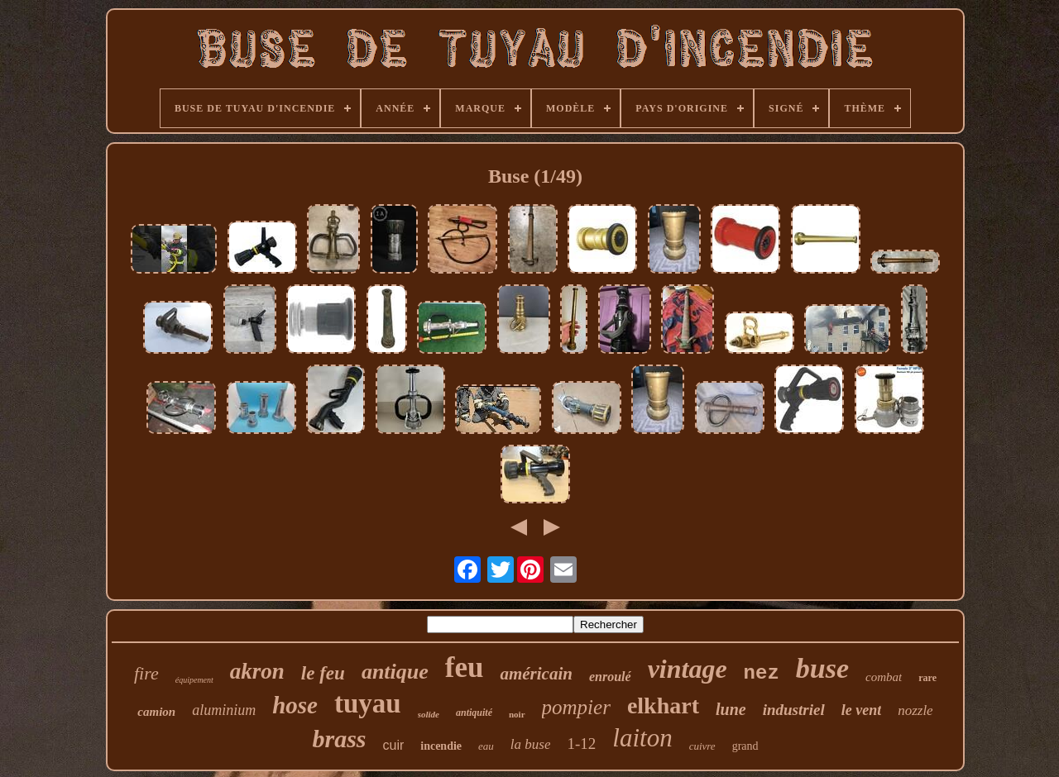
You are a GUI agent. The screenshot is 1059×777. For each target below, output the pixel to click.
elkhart (663, 705)
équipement (194, 679)
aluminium (224, 710)
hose (295, 705)
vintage (687, 669)
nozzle (915, 710)
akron (257, 671)
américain (536, 674)
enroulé (610, 677)
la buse (530, 744)
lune (731, 709)
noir (517, 714)
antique (395, 672)
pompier (576, 707)
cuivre (702, 746)
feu (464, 667)
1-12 (581, 743)
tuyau (367, 703)
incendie (441, 746)
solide (428, 714)
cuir (393, 745)
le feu (323, 673)
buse (822, 668)
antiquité (474, 712)
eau (486, 746)
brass (339, 738)
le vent (861, 710)
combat (883, 677)
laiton (642, 737)
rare (927, 678)
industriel (794, 709)
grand (745, 746)
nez (761, 673)
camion (156, 711)
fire (146, 673)
